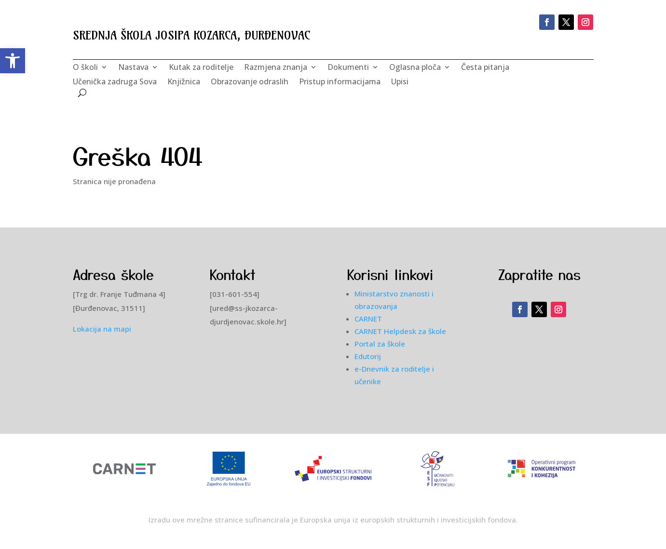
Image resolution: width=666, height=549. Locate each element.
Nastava (133, 68)
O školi (85, 68)
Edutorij (367, 356)
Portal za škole (379, 343)
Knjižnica (183, 82)
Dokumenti (348, 68)
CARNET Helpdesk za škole (400, 331)
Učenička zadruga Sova (115, 82)
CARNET (368, 318)
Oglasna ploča (415, 68)
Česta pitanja (485, 68)
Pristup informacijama (340, 82)
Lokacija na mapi (102, 329)
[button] (12, 60)
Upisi (399, 82)
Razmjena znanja (275, 68)
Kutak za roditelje (201, 68)
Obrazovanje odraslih (249, 82)
